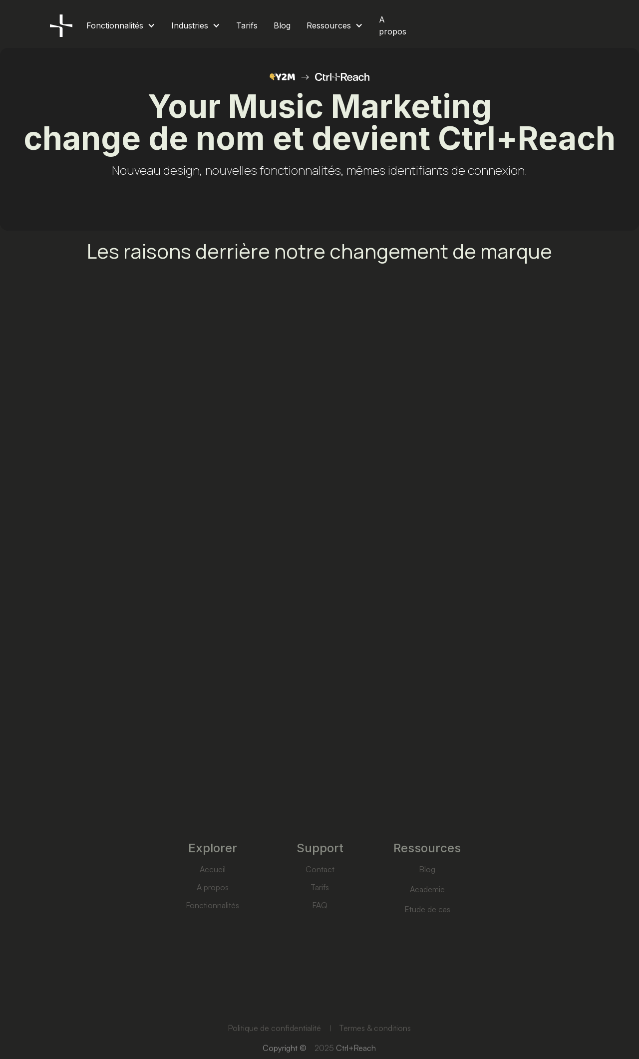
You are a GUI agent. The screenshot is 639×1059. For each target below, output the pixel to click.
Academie (426, 900)
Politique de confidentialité (274, 1040)
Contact (319, 880)
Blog (427, 880)
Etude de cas (427, 920)
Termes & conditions (375, 1040)
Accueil (212, 880)
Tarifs (320, 898)
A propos (212, 898)
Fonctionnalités (212, 916)
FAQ (319, 916)
